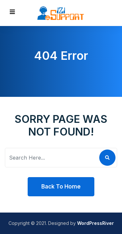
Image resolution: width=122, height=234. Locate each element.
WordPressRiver (95, 223)
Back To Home (61, 186)
